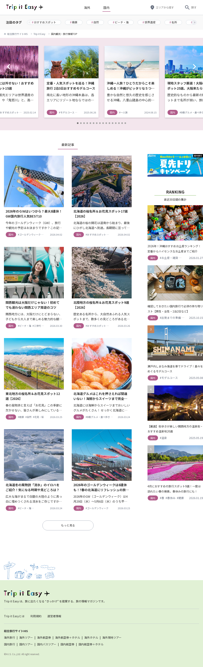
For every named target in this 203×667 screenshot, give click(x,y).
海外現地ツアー (112, 637)
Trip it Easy (39, 33)
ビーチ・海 (121, 22)
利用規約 (35, 616)
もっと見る (68, 525)
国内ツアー (26, 644)
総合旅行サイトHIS (17, 33)
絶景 (74, 22)
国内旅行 (9, 644)
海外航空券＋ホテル (67, 637)
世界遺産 (149, 22)
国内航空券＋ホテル (91, 644)
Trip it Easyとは (14, 616)
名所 (173, 22)
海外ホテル (91, 637)
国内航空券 (67, 644)
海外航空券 (44, 637)
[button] (194, 22)
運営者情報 (54, 616)
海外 (88, 7)
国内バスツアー (46, 644)
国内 (107, 7)
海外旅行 (9, 637)
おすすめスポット (44, 22)
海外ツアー (26, 637)
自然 (95, 22)
